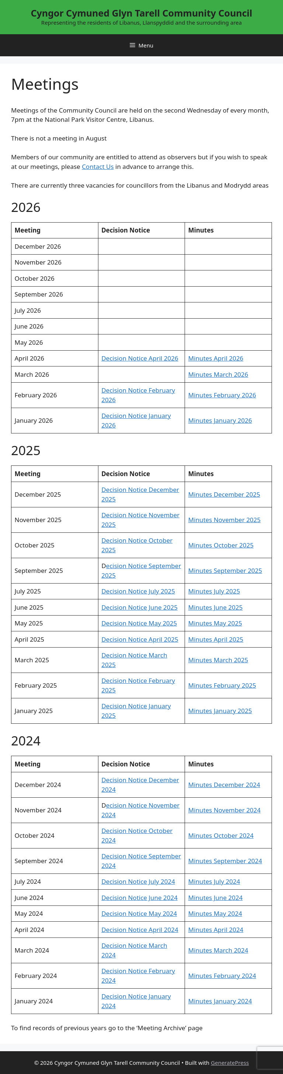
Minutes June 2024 (215, 897)
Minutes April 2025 (216, 639)
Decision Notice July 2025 (138, 591)
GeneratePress (230, 1062)
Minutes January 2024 (220, 1001)
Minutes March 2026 (218, 374)
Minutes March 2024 (218, 950)
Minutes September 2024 (225, 861)
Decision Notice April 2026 (139, 358)
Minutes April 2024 (216, 929)
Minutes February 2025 (222, 685)
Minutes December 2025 (224, 494)
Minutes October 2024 (221, 835)
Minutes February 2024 (222, 975)
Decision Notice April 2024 (139, 929)
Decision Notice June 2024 (139, 897)
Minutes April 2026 (216, 358)
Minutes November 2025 (224, 519)
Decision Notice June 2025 (139, 607)
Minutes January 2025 (220, 710)
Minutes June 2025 (215, 607)
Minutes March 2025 (218, 660)
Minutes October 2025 (221, 545)
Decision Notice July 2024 (138, 881)
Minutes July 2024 (214, 881)
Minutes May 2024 (215, 913)
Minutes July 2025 (214, 591)
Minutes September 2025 (225, 570)
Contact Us (98, 166)
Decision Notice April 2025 (139, 639)
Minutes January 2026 (220, 420)
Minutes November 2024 (224, 810)
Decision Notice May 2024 (139, 913)
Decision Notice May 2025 (139, 623)
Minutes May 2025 (215, 623)
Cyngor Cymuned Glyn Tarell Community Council (141, 13)
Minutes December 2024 (224, 784)
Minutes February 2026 (222, 395)
